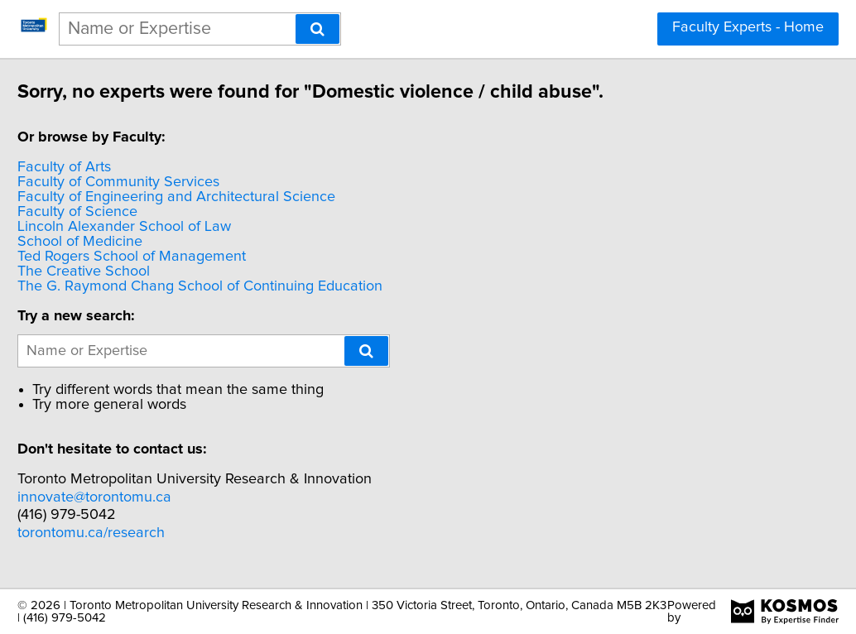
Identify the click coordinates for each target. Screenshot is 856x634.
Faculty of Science (115, 211)
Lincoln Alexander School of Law (162, 226)
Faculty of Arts (102, 167)
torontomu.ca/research (129, 533)
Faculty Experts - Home (748, 27)
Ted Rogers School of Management (169, 256)
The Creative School (121, 271)
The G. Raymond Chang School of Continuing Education (238, 286)
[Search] (317, 29)
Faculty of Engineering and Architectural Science (214, 197)
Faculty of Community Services (156, 182)
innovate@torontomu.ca (132, 497)
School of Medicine (117, 241)
